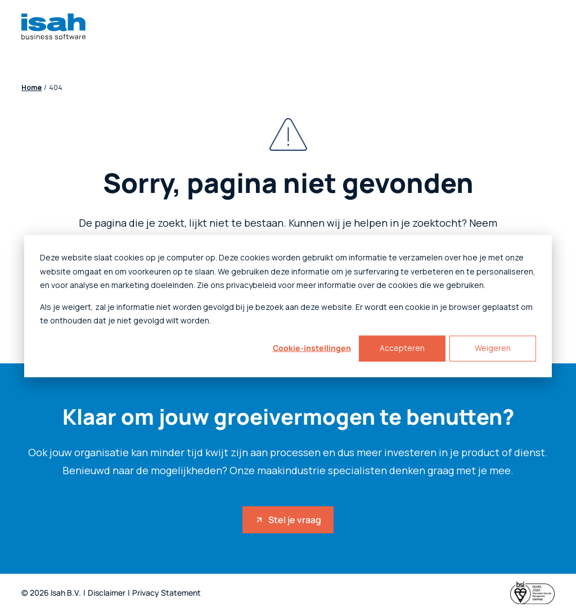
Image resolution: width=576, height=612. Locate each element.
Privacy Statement (166, 593)
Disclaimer (106, 593)
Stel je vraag (288, 520)
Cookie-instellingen (312, 348)
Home (31, 87)
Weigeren (493, 348)
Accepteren (402, 348)
